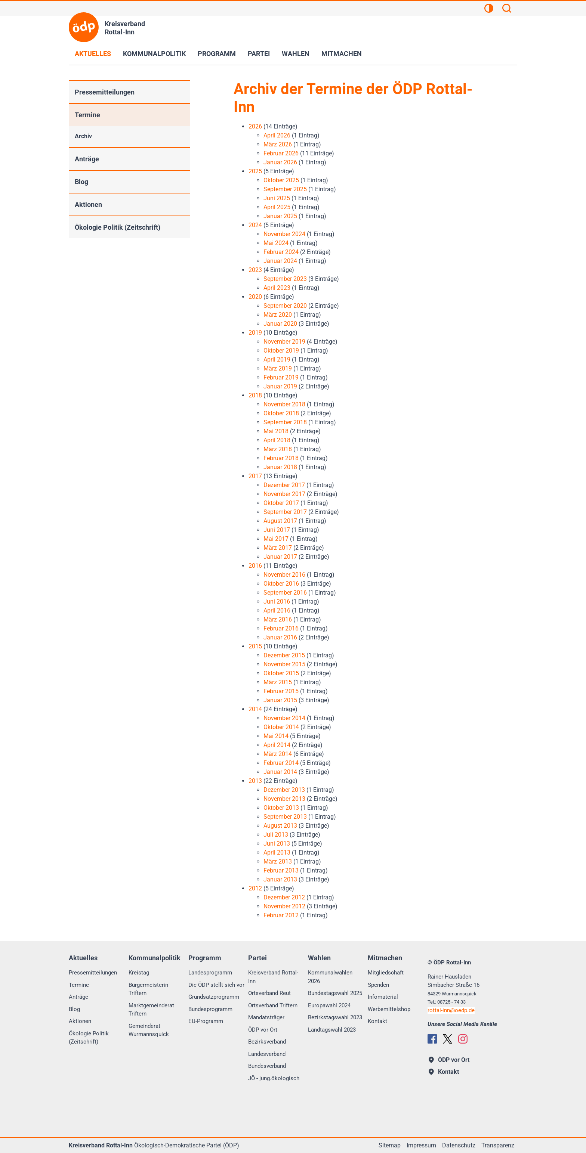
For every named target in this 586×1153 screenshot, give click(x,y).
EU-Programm (205, 1021)
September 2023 (285, 278)
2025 (255, 171)
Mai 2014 (276, 736)
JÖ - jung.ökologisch (273, 1078)
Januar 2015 (280, 700)
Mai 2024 (276, 243)
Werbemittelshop (389, 1009)
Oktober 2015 (281, 673)
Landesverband (267, 1054)
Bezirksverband (267, 1041)
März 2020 (277, 314)
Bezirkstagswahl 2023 (335, 1017)
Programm (217, 54)
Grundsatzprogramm (213, 997)
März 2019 (277, 368)
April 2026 (276, 135)
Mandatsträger (266, 1017)
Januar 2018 (280, 467)
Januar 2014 (280, 771)
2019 (255, 332)
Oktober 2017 (281, 502)
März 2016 (277, 619)
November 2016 (284, 574)
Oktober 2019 (281, 350)
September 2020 (285, 305)
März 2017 (277, 547)
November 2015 (284, 664)
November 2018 (284, 404)
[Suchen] (506, 9)
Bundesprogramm (210, 1009)
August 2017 (280, 520)
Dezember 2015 (284, 655)
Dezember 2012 (284, 897)
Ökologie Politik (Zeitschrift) (117, 227)
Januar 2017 (280, 556)
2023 (255, 269)
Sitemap (390, 1145)
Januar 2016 (280, 637)
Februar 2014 (281, 762)
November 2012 (284, 906)
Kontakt (377, 1021)
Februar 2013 (281, 870)
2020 (255, 296)
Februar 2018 (281, 458)
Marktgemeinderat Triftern (151, 1009)
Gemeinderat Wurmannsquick (149, 1030)
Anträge (87, 159)
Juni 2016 (276, 601)
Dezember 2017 (284, 485)
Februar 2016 (281, 628)
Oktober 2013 (281, 807)
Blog (81, 182)
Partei (259, 54)
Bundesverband (267, 1066)
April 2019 (276, 359)
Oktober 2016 (281, 583)
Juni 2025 (276, 198)
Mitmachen (341, 54)
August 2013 (280, 825)
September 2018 (285, 422)
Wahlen (295, 54)
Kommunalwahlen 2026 (330, 977)
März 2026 (277, 144)
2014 (255, 709)
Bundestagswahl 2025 (335, 993)
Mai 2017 (276, 538)
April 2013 (276, 852)
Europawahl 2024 (329, 1005)
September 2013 (285, 816)
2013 (255, 780)
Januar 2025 (280, 216)
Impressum (421, 1145)
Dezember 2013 (284, 789)
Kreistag (139, 972)
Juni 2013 (276, 843)
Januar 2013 (280, 879)
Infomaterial (383, 997)
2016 (255, 565)
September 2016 (285, 592)
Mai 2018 (276, 431)
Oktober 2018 (281, 413)
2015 (255, 646)
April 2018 (276, 440)
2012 (255, 888)
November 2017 (284, 494)
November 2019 (284, 341)
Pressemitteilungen (105, 92)
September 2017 (285, 511)
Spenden (378, 985)
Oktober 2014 (281, 727)
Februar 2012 (281, 915)
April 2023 (276, 287)
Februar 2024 (281, 251)
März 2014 (277, 753)
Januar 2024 (280, 260)
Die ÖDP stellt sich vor (216, 985)
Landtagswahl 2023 (332, 1029)
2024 (255, 225)
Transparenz (497, 1145)
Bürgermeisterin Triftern (148, 989)
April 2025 (276, 207)
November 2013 (284, 798)
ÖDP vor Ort (262, 1029)
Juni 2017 (276, 529)
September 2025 (285, 189)
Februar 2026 (281, 153)
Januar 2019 (280, 386)
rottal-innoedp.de (451, 1010)
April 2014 (276, 744)
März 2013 (277, 861)
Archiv (83, 136)
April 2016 (276, 610)
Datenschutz (458, 1145)
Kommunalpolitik (154, 54)
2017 (255, 476)
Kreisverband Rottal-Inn (273, 977)
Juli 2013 (275, 834)
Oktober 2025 (281, 180)
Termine (87, 115)
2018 (255, 395)
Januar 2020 (280, 323)
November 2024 (284, 234)
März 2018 (277, 449)
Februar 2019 (281, 377)
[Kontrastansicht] (488, 9)
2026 (255, 126)
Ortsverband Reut (269, 993)
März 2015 (277, 682)
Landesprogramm (210, 972)
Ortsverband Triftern (272, 1005)
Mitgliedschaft (386, 972)
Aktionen (88, 204)
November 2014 (284, 718)
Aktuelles (93, 54)
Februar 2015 (281, 691)
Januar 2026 (280, 162)
